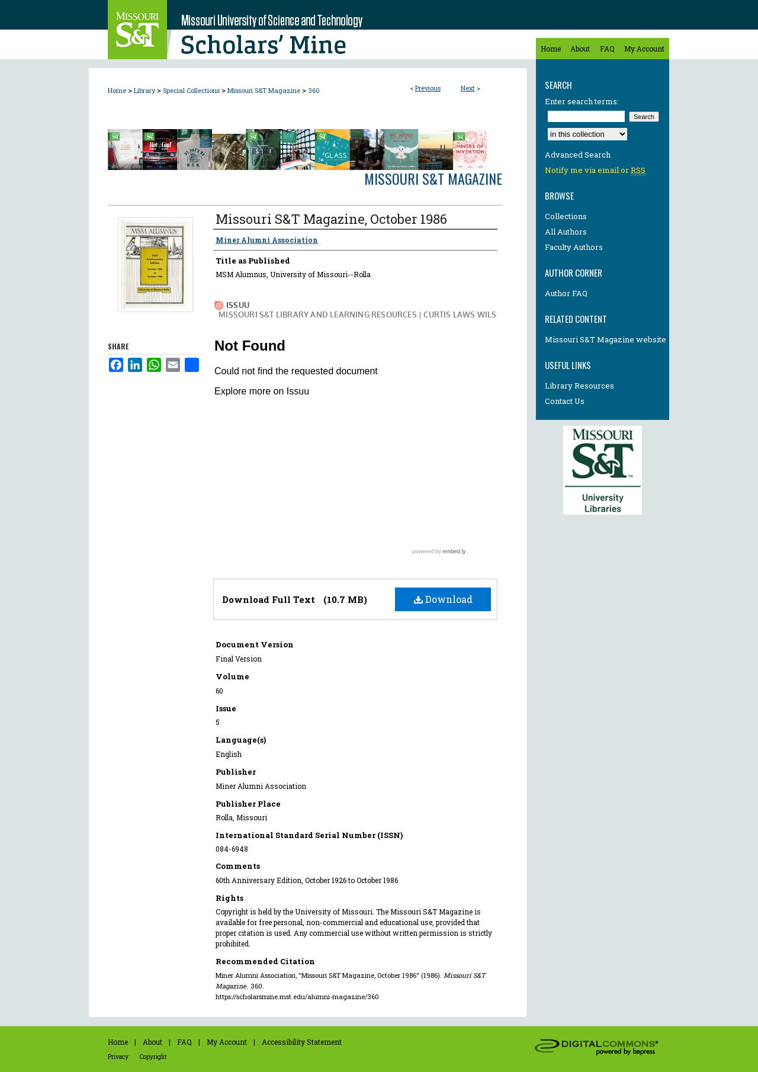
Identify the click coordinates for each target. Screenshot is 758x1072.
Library (144, 90)
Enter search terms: (582, 101)
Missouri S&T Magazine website (605, 339)
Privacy (118, 1057)
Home (117, 90)
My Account (227, 1042)
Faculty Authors (574, 247)
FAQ (184, 1042)
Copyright (153, 1057)
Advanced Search (578, 154)
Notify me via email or (595, 170)
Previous (428, 88)
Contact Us (564, 401)
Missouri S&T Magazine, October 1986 (331, 218)
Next (468, 88)
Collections (566, 216)
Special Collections (191, 90)
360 (314, 90)
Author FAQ (566, 293)
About (152, 1042)
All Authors (566, 231)
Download (443, 599)
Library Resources (579, 385)
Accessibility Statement (302, 1042)
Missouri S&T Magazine (263, 90)
